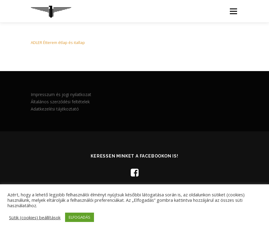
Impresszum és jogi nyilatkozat (61, 94)
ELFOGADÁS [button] (79, 217)
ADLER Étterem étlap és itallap (58, 42)
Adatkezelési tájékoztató (55, 109)
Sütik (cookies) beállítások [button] (35, 217)
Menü (233, 11)
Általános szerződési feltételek (60, 102)
